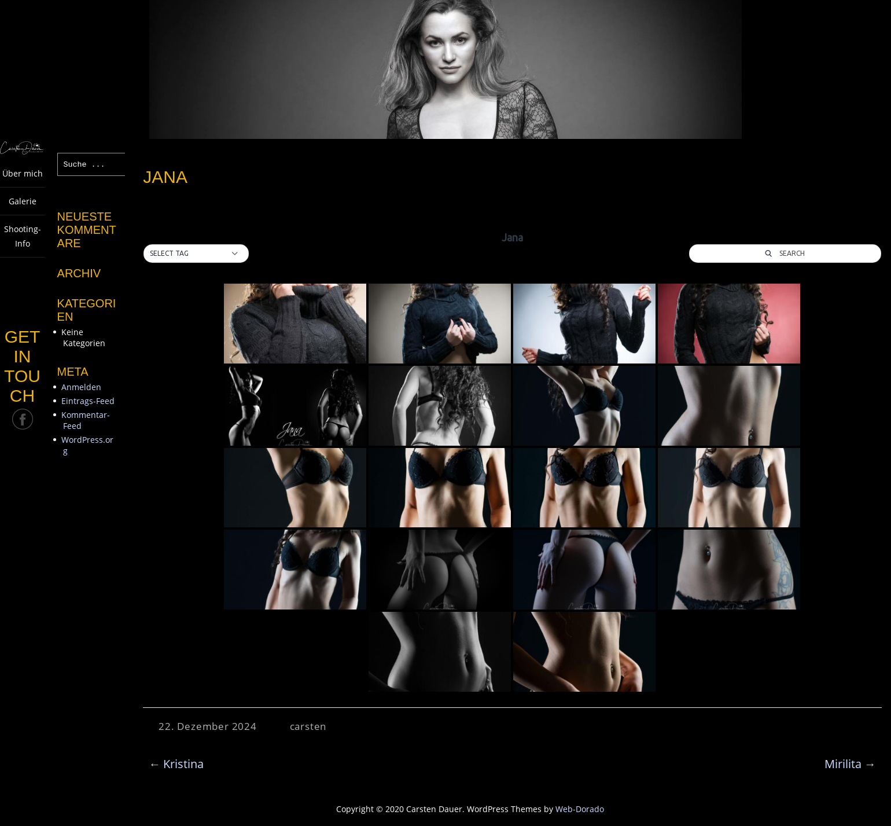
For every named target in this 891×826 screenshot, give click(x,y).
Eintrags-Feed (88, 400)
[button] (196, 253)
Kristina (176, 764)
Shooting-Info (22, 236)
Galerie (22, 201)
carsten (308, 726)
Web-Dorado (579, 808)
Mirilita (850, 764)
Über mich (22, 173)
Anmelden (81, 386)
